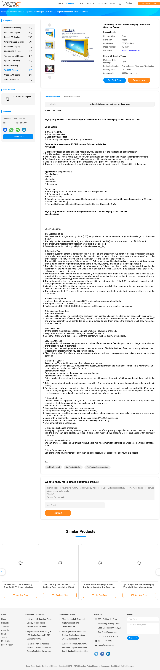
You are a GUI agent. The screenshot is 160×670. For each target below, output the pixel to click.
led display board (53, 467)
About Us (5, 630)
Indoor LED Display (18, 32)
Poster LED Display (18, 46)
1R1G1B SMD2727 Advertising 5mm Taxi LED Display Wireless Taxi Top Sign (18, 587)
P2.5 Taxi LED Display (22, 97)
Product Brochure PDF (131, 50)
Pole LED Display (18, 65)
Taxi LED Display (18, 70)
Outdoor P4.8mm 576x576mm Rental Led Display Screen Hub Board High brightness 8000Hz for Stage (74, 648)
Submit (58, 513)
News (3, 634)
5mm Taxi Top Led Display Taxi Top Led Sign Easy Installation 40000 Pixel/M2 (59, 587)
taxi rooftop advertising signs (97, 467)
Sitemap (4, 637)
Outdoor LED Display (18, 27)
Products (5, 623)
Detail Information (52, 97)
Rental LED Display (18, 37)
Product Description (71, 97)
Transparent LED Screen (18, 56)
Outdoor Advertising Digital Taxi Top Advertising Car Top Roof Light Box (99, 587)
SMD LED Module (18, 79)
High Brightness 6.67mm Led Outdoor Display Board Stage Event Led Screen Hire (74, 635)
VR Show (5, 626)
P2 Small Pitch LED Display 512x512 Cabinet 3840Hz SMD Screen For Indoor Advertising (39, 647)
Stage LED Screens (18, 75)
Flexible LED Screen (18, 51)
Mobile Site (5, 641)
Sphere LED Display (18, 60)
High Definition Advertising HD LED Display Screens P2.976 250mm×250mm (39, 635)
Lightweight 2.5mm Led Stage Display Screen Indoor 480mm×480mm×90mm (39, 623)
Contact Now (18, 137)
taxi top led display (73, 467)
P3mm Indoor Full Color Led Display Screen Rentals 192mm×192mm (73, 623)
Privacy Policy (7, 645)
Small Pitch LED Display (18, 42)
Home (3, 619)
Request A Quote (149, 3)
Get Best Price (114, 80)
